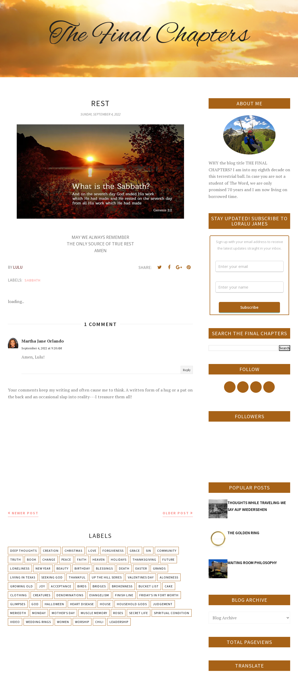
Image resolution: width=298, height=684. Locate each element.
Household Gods (132, 604)
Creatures (41, 595)
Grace (135, 551)
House (105, 604)
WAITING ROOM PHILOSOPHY (252, 562)
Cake (169, 586)
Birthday (82, 568)
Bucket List (149, 586)
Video (15, 622)
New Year (43, 568)
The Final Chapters (149, 35)
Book (31, 559)
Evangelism (99, 595)
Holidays (119, 559)
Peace (66, 559)
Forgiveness (113, 551)
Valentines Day (141, 577)
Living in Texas (22, 577)
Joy (42, 586)
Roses (118, 613)
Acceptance (61, 586)
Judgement (163, 604)
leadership (119, 622)
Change (48, 559)
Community (166, 551)
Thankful (77, 577)
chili (99, 622)
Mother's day (63, 613)
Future (168, 559)
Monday (39, 613)
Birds (82, 586)
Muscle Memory (94, 613)
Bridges (99, 586)
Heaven (99, 559)
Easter (141, 568)
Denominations (69, 595)
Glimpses (17, 604)
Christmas (73, 551)
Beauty (62, 568)
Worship (82, 622)
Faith (82, 559)
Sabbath (33, 280)
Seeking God (52, 577)
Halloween (54, 604)
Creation (51, 551)
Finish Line (124, 595)
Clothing (18, 595)
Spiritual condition (171, 613)
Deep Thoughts (23, 551)
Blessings (104, 568)
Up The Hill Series (107, 577)
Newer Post (25, 513)
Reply (187, 370)
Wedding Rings (38, 622)
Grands (159, 568)
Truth (15, 559)
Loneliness (20, 568)
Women (63, 622)
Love (92, 551)
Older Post (176, 513)
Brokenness (122, 586)
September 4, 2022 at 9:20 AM (41, 348)
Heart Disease (82, 604)
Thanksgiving (144, 559)
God (35, 604)
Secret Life (138, 613)
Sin (148, 551)
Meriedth (18, 613)
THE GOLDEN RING (243, 532)
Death (124, 568)
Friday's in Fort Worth (159, 595)
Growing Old (21, 586)
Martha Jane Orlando (42, 341)
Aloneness (169, 577)
